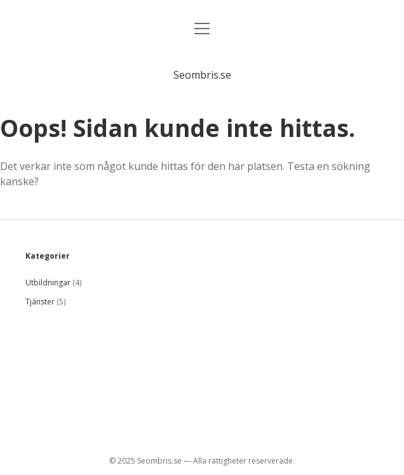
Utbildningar (48, 282)
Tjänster (40, 301)
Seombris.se (202, 75)
